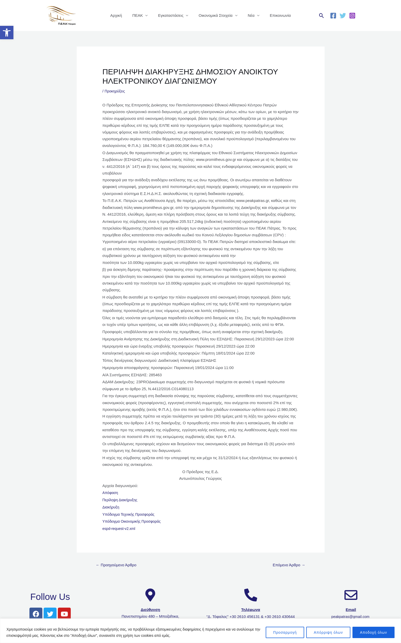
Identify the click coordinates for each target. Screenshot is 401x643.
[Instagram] (352, 15)
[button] (6, 32)
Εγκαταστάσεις (172, 15)
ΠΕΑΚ (141, 15)
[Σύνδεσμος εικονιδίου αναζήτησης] (321, 15)
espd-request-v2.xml (120, 528)
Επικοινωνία (273, 15)
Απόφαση (111, 492)
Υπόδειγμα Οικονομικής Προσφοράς (134, 521)
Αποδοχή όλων (373, 632)
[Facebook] (333, 15)
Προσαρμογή (285, 632)
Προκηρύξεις (115, 91)
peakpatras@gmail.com (351, 617)
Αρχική (123, 15)
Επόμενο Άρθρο (287, 565)
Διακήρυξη (112, 507)
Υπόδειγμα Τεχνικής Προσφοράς (130, 514)
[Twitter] (343, 15)
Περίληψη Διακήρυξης (121, 500)
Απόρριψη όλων (328, 632)
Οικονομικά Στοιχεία (214, 15)
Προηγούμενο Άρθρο (117, 565)
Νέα (247, 15)
